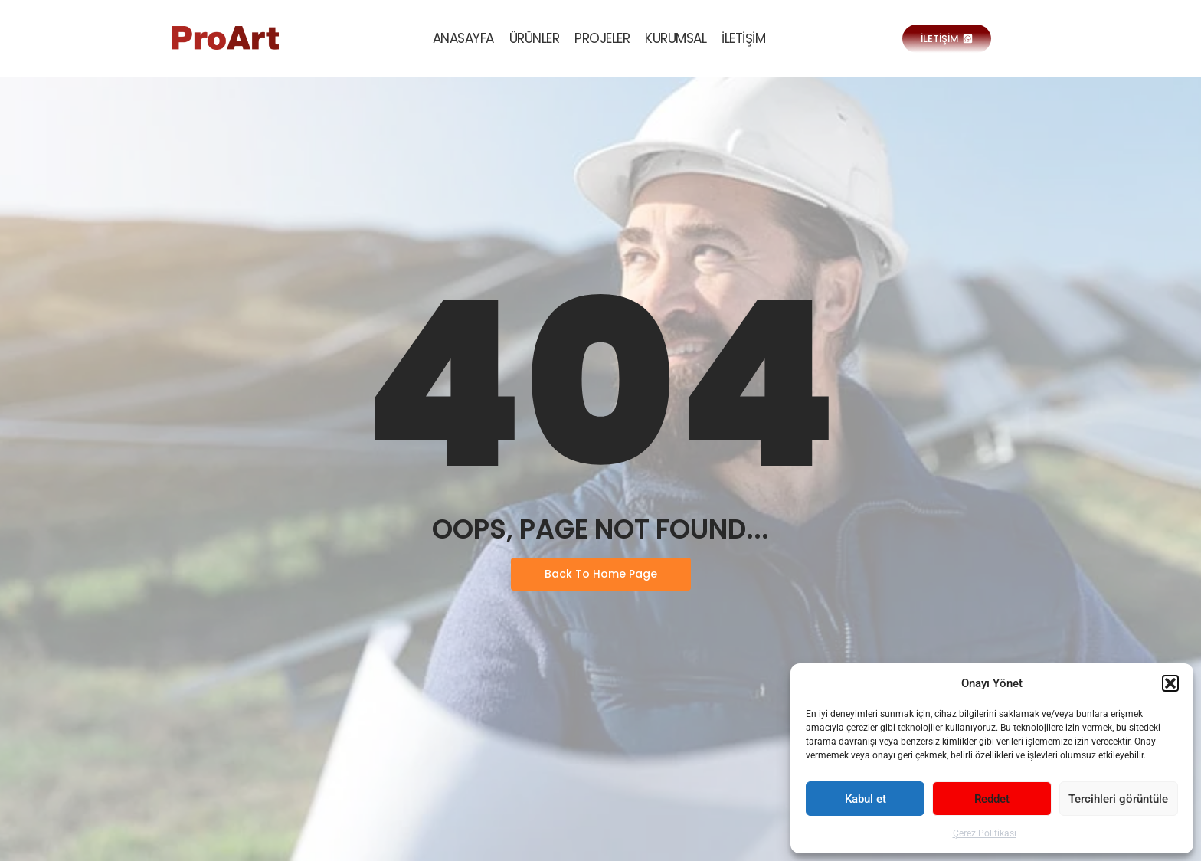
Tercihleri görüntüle (1118, 799)
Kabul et (865, 799)
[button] (1170, 683)
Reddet (992, 799)
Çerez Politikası (984, 833)
